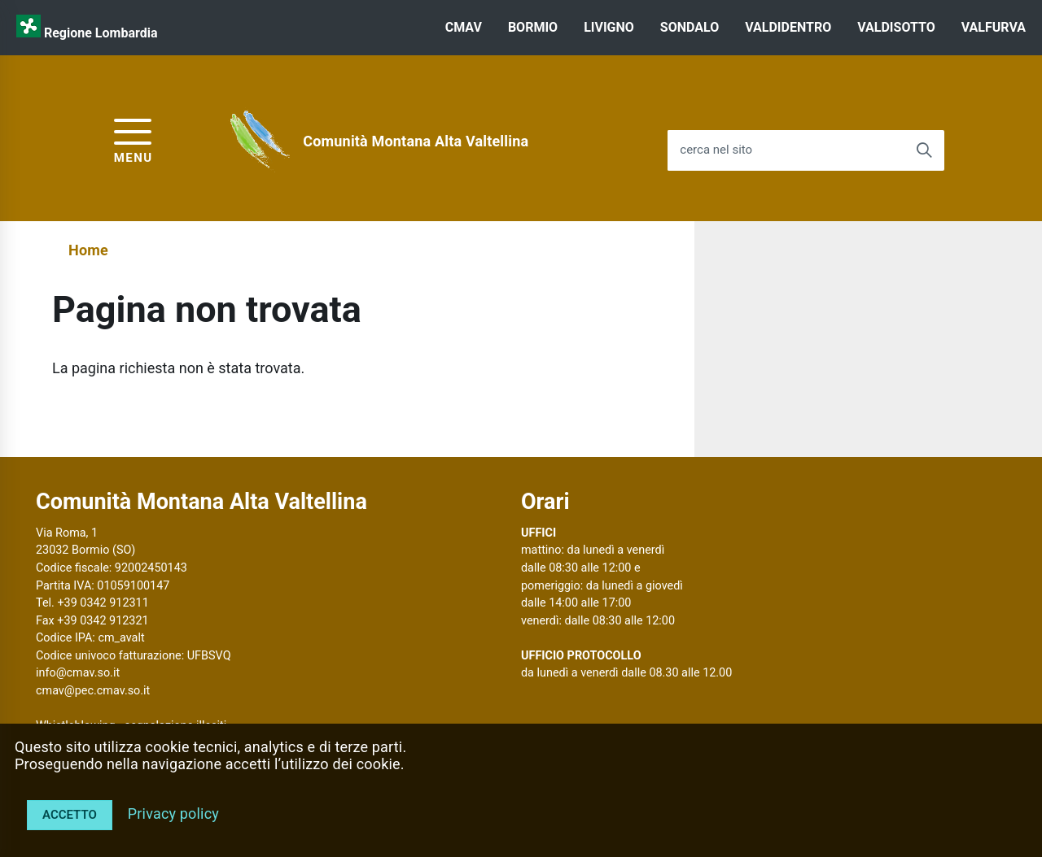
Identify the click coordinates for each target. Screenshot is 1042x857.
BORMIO (533, 27)
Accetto (69, 814)
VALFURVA (993, 27)
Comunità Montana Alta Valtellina (415, 141)
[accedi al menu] (133, 139)
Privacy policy (173, 813)
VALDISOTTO (896, 27)
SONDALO (689, 27)
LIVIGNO (609, 27)
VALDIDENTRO (788, 27)
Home (88, 250)
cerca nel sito (716, 150)
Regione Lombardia (101, 33)
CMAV (463, 27)
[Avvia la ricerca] (924, 150)
